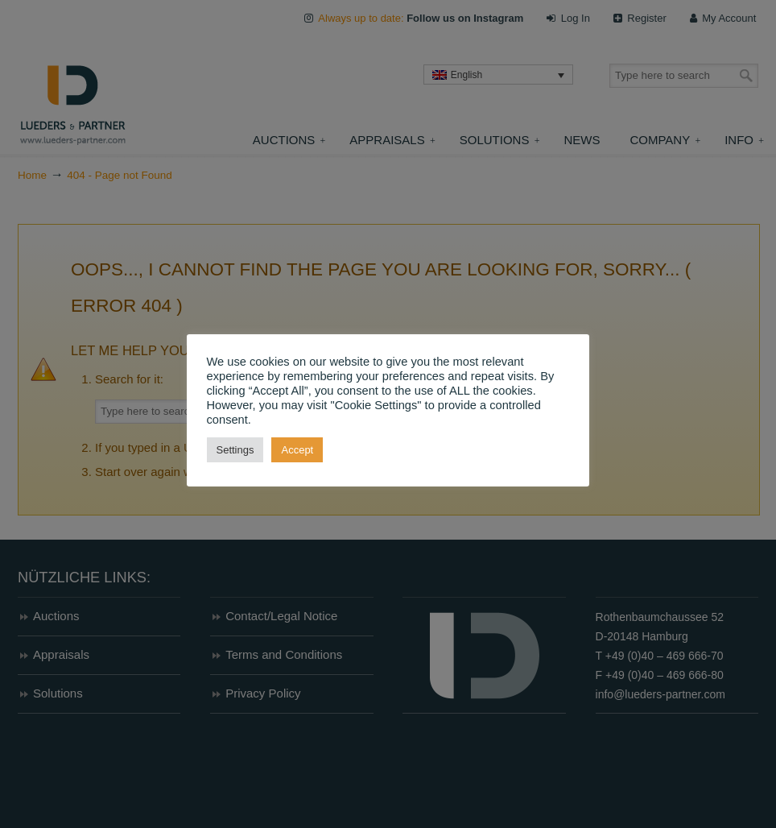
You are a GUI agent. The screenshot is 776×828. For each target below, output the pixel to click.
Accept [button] (298, 450)
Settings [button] (235, 450)
